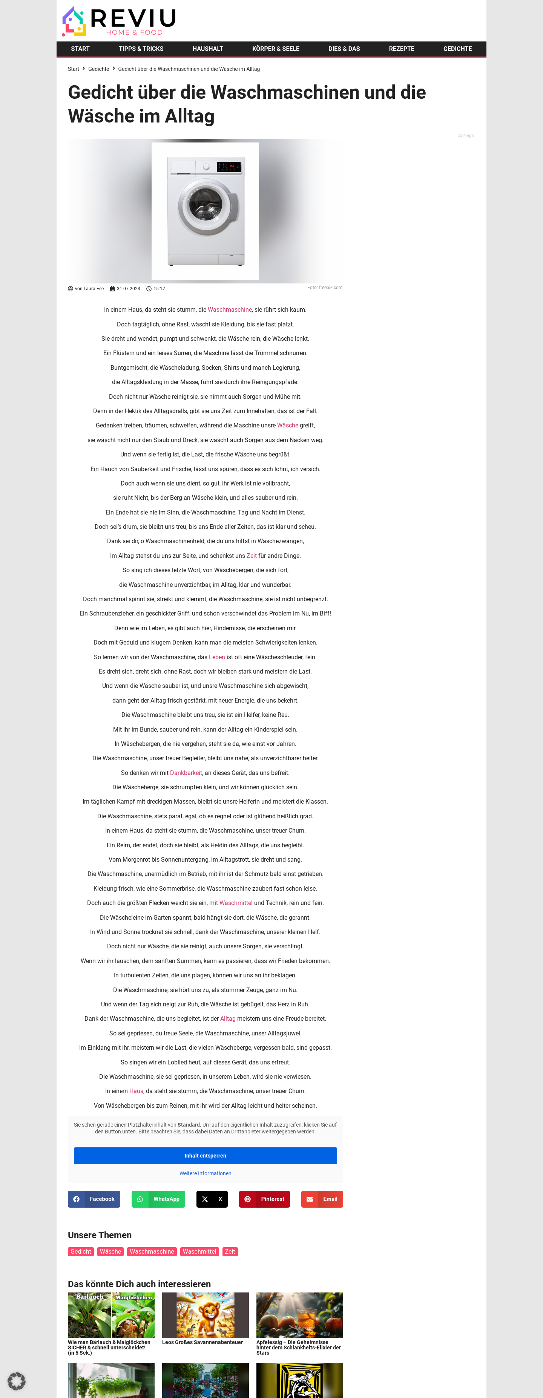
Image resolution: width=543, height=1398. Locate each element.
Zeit (252, 555)
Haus (136, 1091)
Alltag (228, 1018)
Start (73, 69)
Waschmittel (236, 902)
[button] (94, 1199)
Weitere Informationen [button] (205, 1173)
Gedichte (98, 69)
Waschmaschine (230, 309)
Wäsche (287, 425)
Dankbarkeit (186, 772)
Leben (217, 657)
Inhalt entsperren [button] (205, 1156)
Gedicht (81, 1251)
